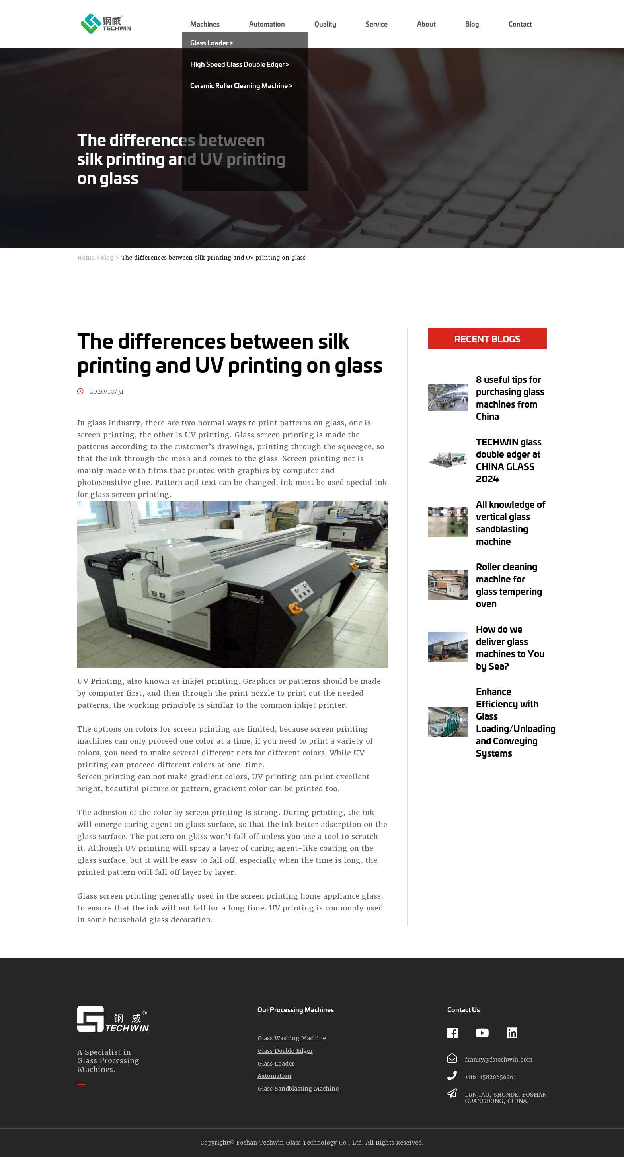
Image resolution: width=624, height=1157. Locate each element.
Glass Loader (275, 1063)
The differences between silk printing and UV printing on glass (213, 257)
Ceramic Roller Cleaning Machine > (241, 85)
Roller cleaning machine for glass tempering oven (509, 584)
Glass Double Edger (285, 1051)
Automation (274, 1076)
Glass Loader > (211, 42)
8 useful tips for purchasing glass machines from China (510, 397)
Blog (106, 257)
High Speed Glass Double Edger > (239, 64)
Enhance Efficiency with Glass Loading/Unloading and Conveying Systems (516, 721)
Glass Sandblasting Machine (298, 1088)
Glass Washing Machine (291, 1038)
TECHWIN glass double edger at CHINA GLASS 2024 (509, 460)
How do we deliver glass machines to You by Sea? (510, 647)
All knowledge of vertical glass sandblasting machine (511, 522)
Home (85, 257)
